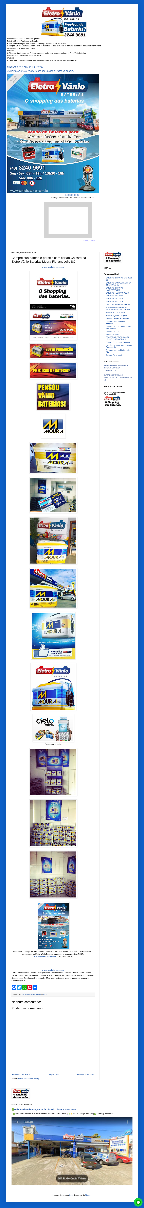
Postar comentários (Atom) (28, 1079)
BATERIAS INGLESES (114, 302)
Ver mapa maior (89, 241)
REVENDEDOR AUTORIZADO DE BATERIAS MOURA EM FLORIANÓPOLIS (116, 368)
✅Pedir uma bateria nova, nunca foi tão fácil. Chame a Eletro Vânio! (44, 1109)
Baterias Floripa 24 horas (115, 313)
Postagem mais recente (21, 1074)
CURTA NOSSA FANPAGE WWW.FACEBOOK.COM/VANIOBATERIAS (118, 377)
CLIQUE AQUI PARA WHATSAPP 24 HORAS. (25, 67)
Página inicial (54, 1074)
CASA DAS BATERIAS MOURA (118, 305)
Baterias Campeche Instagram (117, 318)
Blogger (88, 1195)
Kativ (71, 1195)
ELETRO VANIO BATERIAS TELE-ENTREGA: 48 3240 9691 (118, 308)
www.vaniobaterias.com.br (53, 267)
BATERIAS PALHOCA (114, 299)
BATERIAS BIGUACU (114, 296)
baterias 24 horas (112, 334)
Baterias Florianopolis (114, 355)
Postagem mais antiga (85, 1074)
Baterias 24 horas (112, 331)
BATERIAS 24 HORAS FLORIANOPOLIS (114, 289)
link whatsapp (138, 1202)
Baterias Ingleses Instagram (116, 316)
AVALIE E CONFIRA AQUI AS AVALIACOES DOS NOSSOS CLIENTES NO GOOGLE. (40, 71)
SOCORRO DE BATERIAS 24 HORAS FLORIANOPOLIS (117, 338)
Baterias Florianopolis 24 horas (118, 342)
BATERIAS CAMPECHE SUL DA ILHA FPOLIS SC (118, 284)
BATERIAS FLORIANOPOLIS (117, 293)
